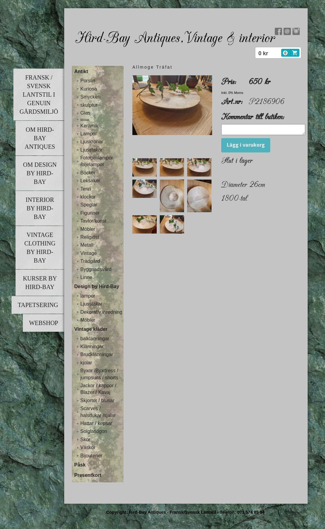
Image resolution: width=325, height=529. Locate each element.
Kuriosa (88, 88)
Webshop (43, 323)
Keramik (89, 125)
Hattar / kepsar (96, 423)
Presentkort (87, 475)
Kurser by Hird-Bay (40, 282)
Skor (85, 439)
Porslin (87, 80)
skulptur (88, 105)
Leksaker (90, 180)
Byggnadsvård (95, 269)
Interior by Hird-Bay (40, 208)
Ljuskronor (91, 141)
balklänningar (94, 338)
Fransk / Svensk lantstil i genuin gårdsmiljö (38, 94)
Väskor (88, 447)
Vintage (88, 253)
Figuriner (90, 213)
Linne (86, 277)
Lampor (88, 133)
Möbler (87, 229)
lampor (87, 295)
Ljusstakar (91, 149)
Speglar (88, 204)
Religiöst (89, 237)
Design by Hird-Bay (96, 286)
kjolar (86, 362)
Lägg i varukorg (246, 147)
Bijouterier (91, 455)
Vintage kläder (90, 329)
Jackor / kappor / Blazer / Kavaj (98, 389)
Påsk (80, 464)
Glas (85, 113)
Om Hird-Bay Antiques (40, 138)
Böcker (88, 172)
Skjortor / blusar (97, 400)
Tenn (85, 188)
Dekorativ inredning (101, 312)
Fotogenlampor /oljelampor (96, 161)
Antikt (81, 71)
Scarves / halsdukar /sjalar (98, 412)
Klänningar (92, 346)
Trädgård (90, 261)
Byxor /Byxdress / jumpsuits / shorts (99, 374)
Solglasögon (93, 431)
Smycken (90, 96)
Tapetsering (38, 305)
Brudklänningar (96, 354)
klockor (88, 196)
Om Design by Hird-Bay (40, 173)
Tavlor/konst (93, 220)
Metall (86, 245)
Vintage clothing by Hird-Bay (39, 247)
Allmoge (84, 119)
